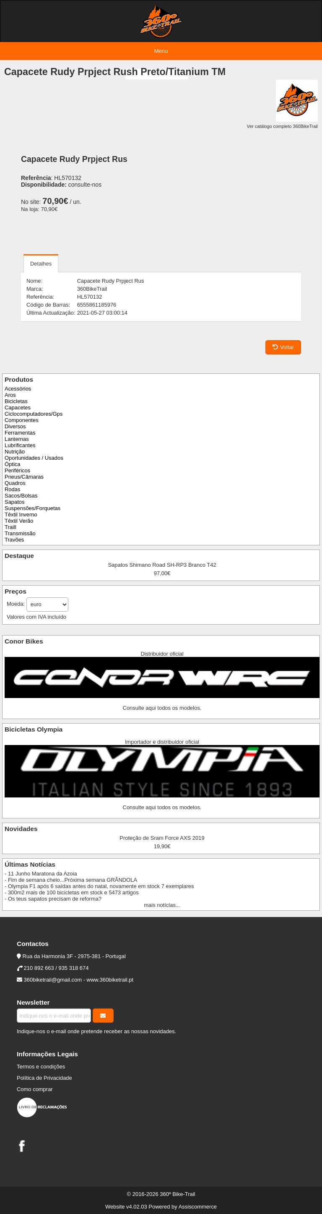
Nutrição (15, 451)
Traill (10, 527)
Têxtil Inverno (21, 514)
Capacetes (18, 407)
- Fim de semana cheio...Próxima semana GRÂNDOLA (71, 880)
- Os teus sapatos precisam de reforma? (53, 899)
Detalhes (41, 264)
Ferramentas (20, 433)
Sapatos (15, 502)
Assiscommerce (198, 1207)
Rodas (12, 489)
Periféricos (17, 470)
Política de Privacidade (44, 1078)
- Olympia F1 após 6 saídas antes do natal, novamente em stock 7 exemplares (99, 886)
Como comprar (35, 1089)
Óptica (12, 464)
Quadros (15, 483)
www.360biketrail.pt (110, 980)
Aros (10, 395)
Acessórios (18, 389)
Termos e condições (41, 1066)
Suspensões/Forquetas (32, 508)
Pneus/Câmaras (24, 477)
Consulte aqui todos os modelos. (162, 708)
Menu (161, 51)
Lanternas (17, 439)
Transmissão (20, 533)
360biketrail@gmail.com (53, 980)
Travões (14, 540)
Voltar (283, 347)
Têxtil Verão (19, 521)
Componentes (22, 420)
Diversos (15, 426)
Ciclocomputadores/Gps (33, 414)
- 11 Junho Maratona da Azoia (41, 873)
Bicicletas (16, 401)
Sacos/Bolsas (21, 495)
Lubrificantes (20, 445)
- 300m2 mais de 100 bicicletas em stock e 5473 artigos (72, 892)
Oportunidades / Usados (34, 458)
